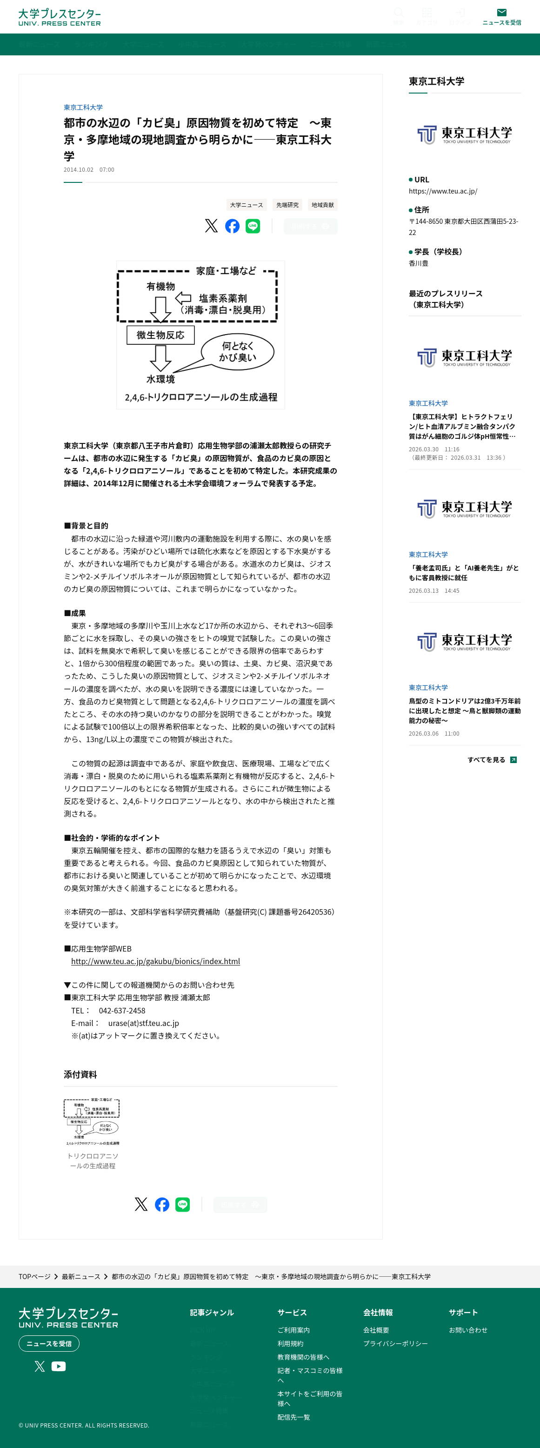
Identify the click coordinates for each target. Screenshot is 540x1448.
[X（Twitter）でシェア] (212, 226)
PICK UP (202, 1329)
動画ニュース (209, 1424)
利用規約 (291, 1343)
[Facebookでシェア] (232, 226)
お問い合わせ (468, 1329)
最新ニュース (209, 1343)
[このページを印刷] (311, 226)
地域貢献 (323, 204)
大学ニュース (246, 204)
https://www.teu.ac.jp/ (443, 190)
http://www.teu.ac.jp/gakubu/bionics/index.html (155, 960)
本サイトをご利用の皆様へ (310, 1398)
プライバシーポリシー (395, 1343)
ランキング (206, 1356)
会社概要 (376, 1329)
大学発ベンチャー (216, 1397)
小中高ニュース (212, 1383)
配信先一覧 (294, 1416)
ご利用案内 (294, 1329)
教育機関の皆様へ (304, 1356)
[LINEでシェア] (253, 226)
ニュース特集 (209, 1410)
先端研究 (287, 204)
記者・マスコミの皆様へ (310, 1375)
